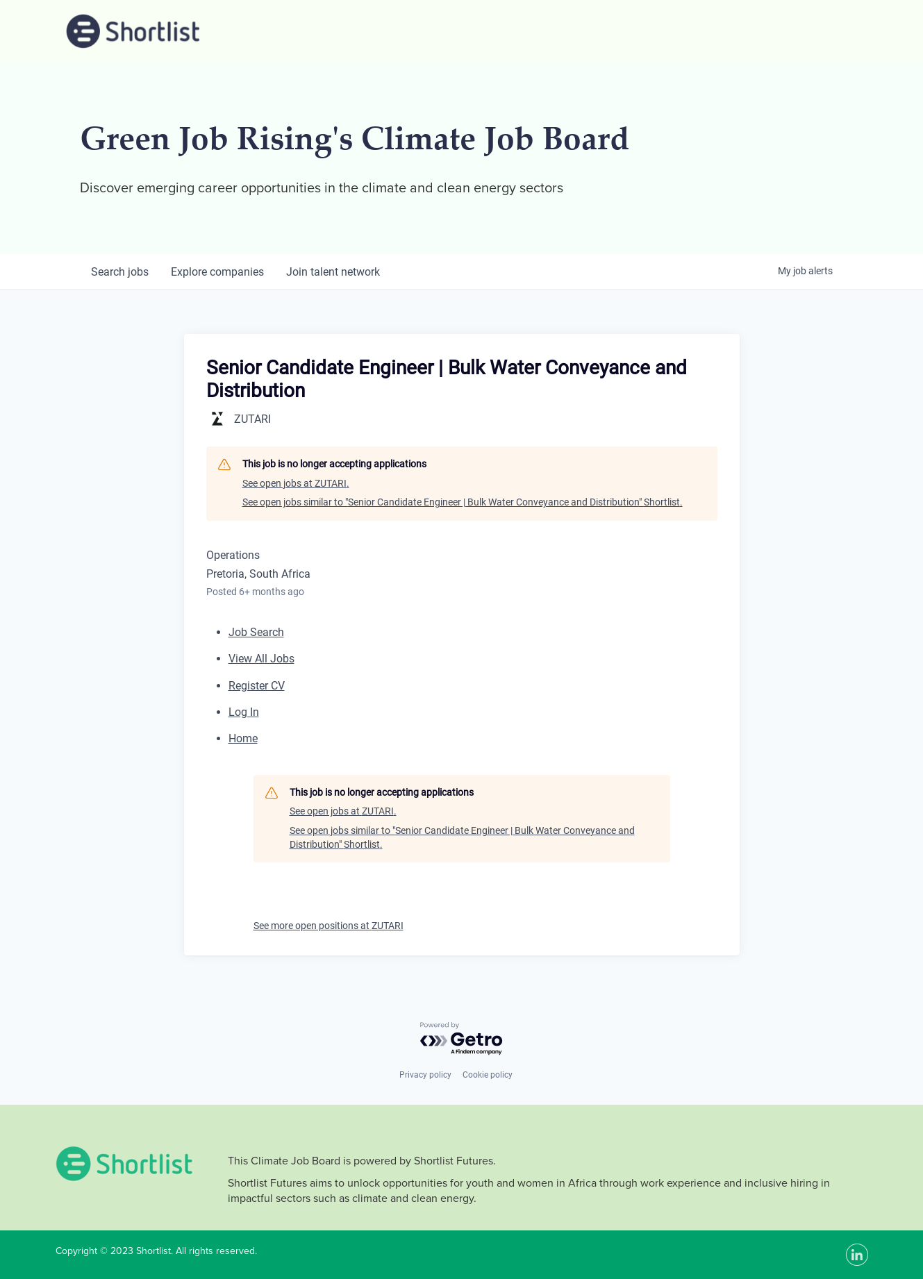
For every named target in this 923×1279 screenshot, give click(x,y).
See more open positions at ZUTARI (328, 925)
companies (217, 271)
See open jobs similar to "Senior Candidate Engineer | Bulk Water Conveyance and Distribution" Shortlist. (462, 502)
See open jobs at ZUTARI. (295, 483)
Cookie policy (488, 1075)
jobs (120, 271)
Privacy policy (425, 1075)
